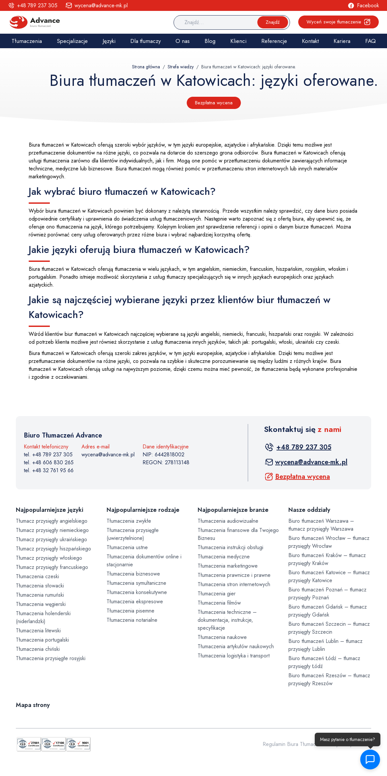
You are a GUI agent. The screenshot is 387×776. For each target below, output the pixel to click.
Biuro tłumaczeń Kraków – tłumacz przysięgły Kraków (327, 559)
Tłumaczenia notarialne (132, 620)
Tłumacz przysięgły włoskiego (49, 558)
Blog (210, 41)
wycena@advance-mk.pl (108, 454)
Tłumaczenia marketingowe (228, 566)
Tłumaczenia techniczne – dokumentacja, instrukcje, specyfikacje (227, 620)
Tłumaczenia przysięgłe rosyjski (50, 658)
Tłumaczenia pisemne (130, 611)
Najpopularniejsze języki (49, 510)
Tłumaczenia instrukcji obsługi (230, 547)
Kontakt (310, 41)
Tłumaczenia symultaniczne (136, 583)
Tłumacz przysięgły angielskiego (51, 521)
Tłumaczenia (27, 41)
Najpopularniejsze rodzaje (143, 510)
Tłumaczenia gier (217, 593)
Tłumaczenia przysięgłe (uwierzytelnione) (133, 534)
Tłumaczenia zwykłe (129, 521)
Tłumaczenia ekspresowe (135, 601)
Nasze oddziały (309, 510)
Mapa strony (33, 705)
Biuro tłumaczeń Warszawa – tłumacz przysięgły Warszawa (321, 525)
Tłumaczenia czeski (37, 576)
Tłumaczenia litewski (38, 630)
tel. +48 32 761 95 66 (49, 470)
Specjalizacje (72, 41)
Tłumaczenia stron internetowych (234, 584)
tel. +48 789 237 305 (48, 454)
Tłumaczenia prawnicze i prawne (234, 575)
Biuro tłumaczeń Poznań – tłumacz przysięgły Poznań (327, 593)
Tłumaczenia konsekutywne (137, 592)
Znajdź (273, 22)
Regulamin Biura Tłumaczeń (293, 744)
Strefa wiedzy (181, 66)
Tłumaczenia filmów (219, 603)
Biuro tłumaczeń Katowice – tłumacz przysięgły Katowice (329, 576)
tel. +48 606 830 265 (49, 462)
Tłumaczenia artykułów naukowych (236, 646)
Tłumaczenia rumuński (40, 595)
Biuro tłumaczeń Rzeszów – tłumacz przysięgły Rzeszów (329, 679)
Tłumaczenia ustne (127, 547)
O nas (183, 41)
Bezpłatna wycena (214, 102)
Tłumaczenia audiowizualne (228, 521)
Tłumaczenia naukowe (222, 637)
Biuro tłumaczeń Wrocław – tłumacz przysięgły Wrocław (329, 542)
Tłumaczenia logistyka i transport (234, 655)
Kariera (342, 41)
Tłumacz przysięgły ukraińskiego (51, 539)
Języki (109, 41)
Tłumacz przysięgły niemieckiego (52, 530)
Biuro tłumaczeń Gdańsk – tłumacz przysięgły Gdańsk (327, 610)
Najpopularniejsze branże (233, 510)
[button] (369, 759)
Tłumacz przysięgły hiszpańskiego (53, 548)
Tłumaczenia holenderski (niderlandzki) (43, 617)
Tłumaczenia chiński (38, 649)
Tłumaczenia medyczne (224, 556)
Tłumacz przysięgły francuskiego (52, 567)
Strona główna (146, 66)
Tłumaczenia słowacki (40, 585)
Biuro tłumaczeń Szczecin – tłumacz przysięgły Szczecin (329, 628)
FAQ (370, 41)
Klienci (238, 41)
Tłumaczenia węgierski (41, 604)
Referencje (274, 41)
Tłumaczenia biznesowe (133, 574)
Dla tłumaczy (145, 41)
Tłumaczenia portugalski (42, 640)
